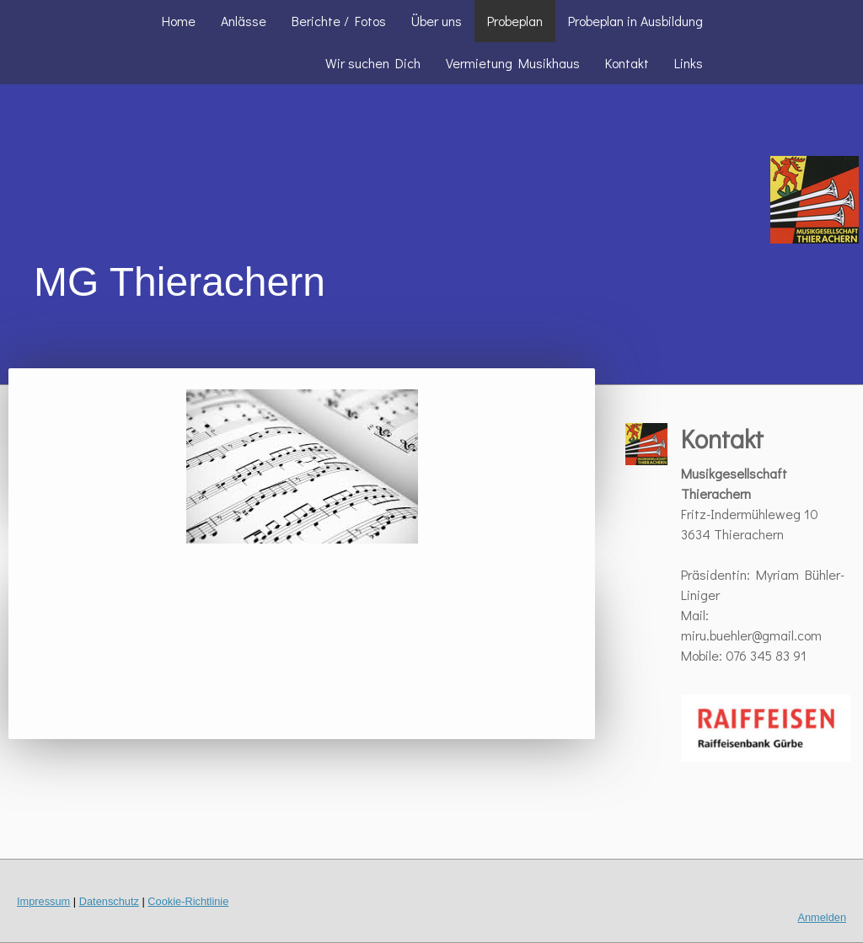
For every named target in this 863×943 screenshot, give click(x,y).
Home (179, 20)
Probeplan (515, 20)
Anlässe (243, 20)
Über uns (436, 20)
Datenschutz (109, 901)
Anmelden (821, 917)
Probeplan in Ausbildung (635, 20)
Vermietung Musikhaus (513, 63)
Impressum (43, 901)
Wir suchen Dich (373, 63)
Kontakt (627, 63)
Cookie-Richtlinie (187, 901)
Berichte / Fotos (339, 20)
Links (688, 63)
